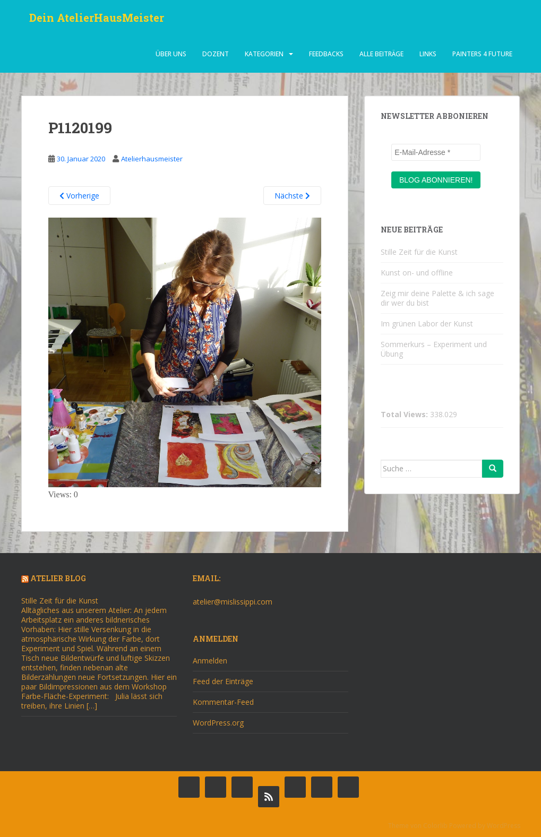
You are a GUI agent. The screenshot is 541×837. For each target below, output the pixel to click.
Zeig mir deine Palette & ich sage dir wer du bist (437, 298)
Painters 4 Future (482, 55)
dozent (215, 55)
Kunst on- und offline (417, 273)
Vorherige (79, 196)
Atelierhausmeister (152, 158)
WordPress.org (218, 723)
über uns (171, 55)
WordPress (503, 825)
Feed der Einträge (223, 681)
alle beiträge (381, 55)
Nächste (292, 196)
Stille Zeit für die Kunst (419, 252)
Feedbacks (326, 55)
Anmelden (210, 660)
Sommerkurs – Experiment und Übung (434, 349)
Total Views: (405, 414)
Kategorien (264, 55)
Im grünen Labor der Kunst (427, 323)
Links (427, 55)
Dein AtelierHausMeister (96, 18)
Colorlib (435, 825)
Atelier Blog (58, 578)
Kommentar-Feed (223, 702)
